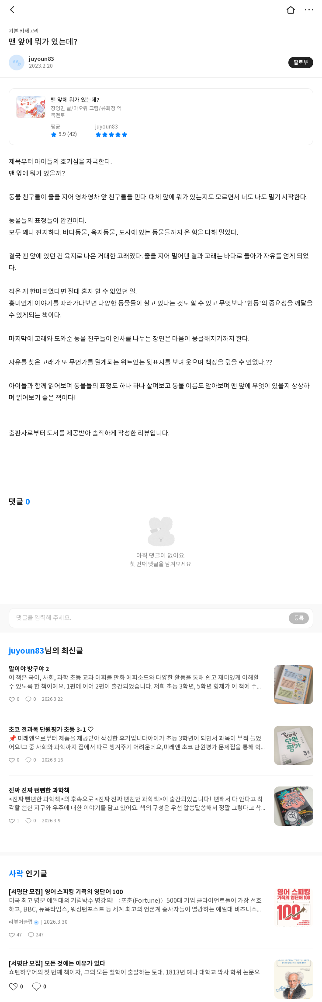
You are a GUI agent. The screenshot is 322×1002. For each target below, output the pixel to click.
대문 (290, 9)
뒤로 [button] (13, 9)
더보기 (309, 9)
